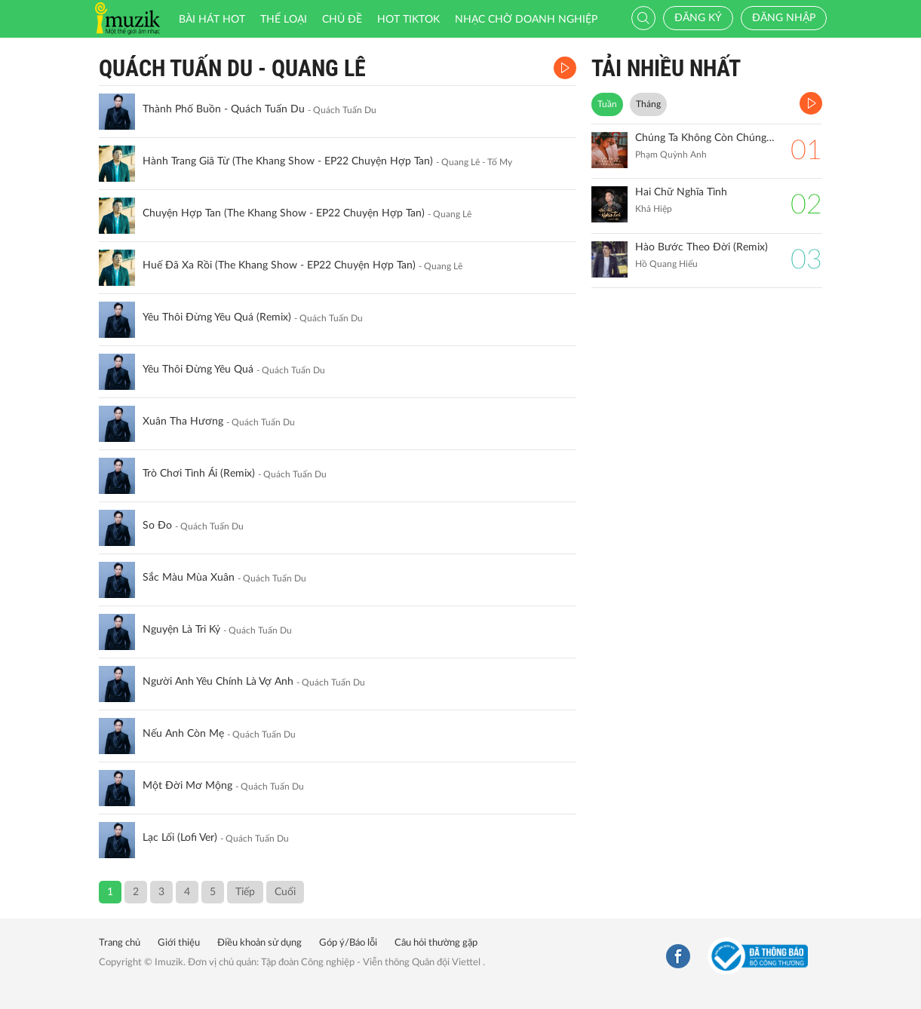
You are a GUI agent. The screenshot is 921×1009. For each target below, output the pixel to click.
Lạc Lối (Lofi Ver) (180, 838)
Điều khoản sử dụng (259, 943)
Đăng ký (698, 18)
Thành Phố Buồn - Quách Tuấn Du (224, 109)
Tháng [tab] (648, 104)
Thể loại (283, 19)
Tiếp (245, 892)
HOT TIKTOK (408, 19)
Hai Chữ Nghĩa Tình (681, 192)
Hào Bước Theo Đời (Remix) (701, 247)
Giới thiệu (179, 943)
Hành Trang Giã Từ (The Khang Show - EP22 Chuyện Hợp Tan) (288, 161)
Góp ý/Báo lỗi (348, 943)
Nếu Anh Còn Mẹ (183, 733)
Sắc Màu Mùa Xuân (189, 577)
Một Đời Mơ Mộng (187, 786)
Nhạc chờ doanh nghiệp (526, 19)
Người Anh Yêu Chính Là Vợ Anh (218, 681)
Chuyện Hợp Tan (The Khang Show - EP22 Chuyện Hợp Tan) (284, 213)
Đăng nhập (783, 18)
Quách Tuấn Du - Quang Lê (232, 68)
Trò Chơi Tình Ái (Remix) (199, 473)
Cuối (285, 892)
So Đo (157, 525)
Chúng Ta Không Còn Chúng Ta (705, 138)
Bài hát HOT (212, 19)
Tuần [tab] (607, 104)
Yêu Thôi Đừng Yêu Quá (198, 369)
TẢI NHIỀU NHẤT (666, 68)
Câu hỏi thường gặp (435, 943)
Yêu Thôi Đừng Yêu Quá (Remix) (217, 317)
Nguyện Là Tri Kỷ (181, 629)
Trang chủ (119, 943)
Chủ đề (342, 19)
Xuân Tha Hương (183, 421)
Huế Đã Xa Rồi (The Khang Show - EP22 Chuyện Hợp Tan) (279, 265)
